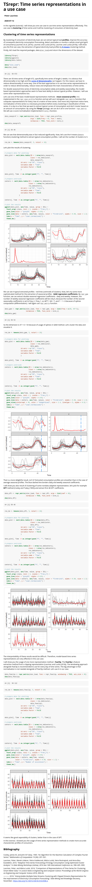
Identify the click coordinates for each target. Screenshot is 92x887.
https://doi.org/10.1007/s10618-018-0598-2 (30, 884)
